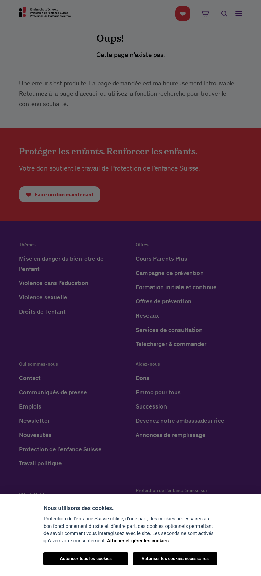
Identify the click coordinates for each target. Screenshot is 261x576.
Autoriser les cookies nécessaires (175, 558)
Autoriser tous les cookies (86, 558)
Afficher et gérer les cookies (138, 541)
